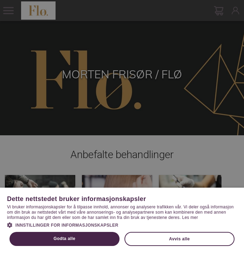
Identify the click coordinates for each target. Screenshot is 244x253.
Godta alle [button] (64, 238)
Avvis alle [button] (179, 238)
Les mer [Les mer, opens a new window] (190, 217)
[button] (122, 224)
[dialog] (122, 126)
